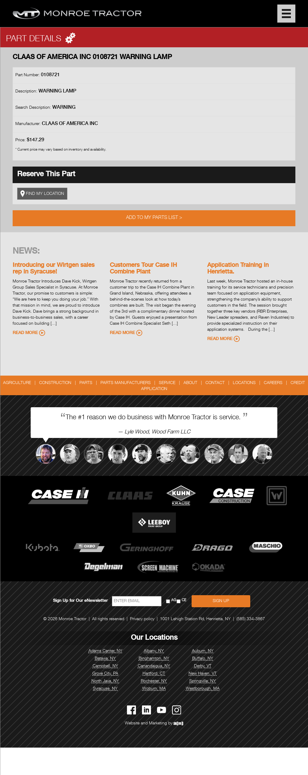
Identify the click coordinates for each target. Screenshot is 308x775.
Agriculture (17, 383)
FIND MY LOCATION (42, 193)
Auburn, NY (203, 651)
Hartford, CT (154, 674)
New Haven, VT (203, 674)
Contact (215, 383)
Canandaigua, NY (154, 666)
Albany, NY (154, 651)
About (190, 383)
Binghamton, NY (154, 659)
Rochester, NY (154, 681)
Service (167, 383)
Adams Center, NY (105, 651)
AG (173, 600)
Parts (85, 383)
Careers (273, 383)
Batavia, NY (105, 659)
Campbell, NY (105, 666)
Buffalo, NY (202, 659)
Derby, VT (202, 666)
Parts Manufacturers (125, 383)
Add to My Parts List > (154, 218)
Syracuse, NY (105, 689)
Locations (244, 383)
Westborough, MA (203, 689)
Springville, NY (202, 681)
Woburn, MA (154, 689)
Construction (55, 383)
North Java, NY (105, 681)
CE (184, 600)
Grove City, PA (105, 674)
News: (26, 252)
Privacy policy (142, 619)
